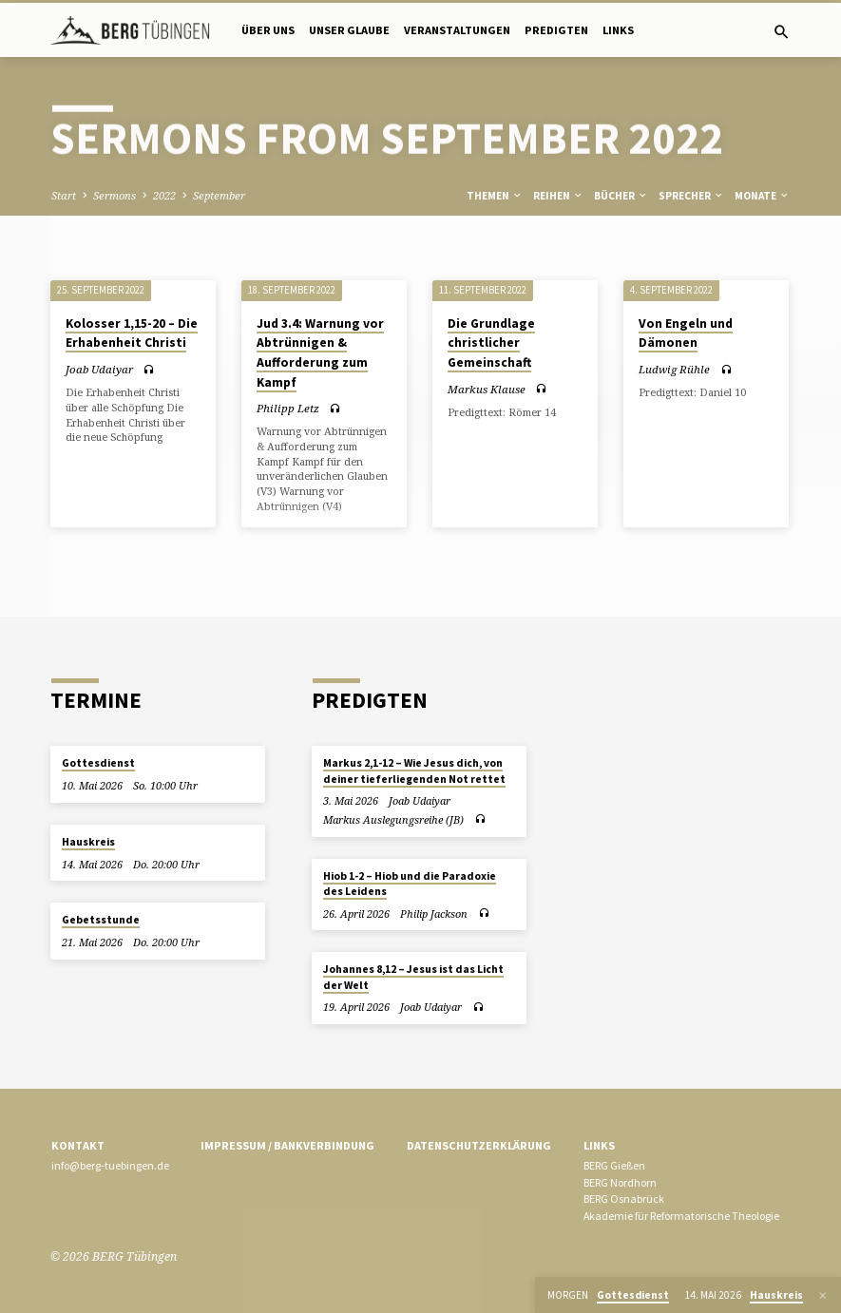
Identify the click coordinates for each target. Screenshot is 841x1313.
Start (63, 195)
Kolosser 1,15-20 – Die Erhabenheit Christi (132, 333)
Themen (495, 195)
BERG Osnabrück (623, 1198)
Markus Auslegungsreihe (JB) (393, 819)
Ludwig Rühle (674, 369)
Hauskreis (88, 841)
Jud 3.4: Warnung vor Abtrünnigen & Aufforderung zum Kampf (320, 352)
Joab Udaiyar (99, 369)
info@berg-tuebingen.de (110, 1165)
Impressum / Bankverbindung (287, 1145)
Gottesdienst (98, 763)
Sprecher (691, 195)
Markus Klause (487, 389)
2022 (164, 195)
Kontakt (78, 1145)
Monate (762, 195)
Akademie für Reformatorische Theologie (681, 1215)
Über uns (268, 30)
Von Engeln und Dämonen (686, 333)
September (219, 195)
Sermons (114, 195)
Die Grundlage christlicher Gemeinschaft (491, 343)
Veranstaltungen (457, 30)
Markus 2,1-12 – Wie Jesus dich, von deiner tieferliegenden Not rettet (414, 770)
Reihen (558, 195)
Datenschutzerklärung (479, 1145)
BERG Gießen (614, 1165)
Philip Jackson (434, 913)
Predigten (556, 30)
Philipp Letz (288, 408)
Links (618, 30)
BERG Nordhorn (620, 1182)
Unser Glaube (349, 30)
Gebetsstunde (101, 919)
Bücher (621, 195)
